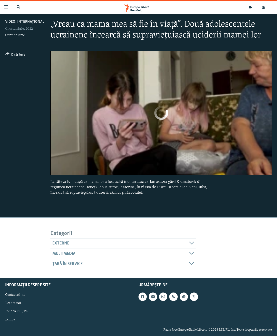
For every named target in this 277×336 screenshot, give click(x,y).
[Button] (15, 55)
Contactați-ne (15, 295)
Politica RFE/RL (16, 311)
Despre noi (13, 303)
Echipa (10, 320)
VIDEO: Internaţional (24, 22)
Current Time (15, 35)
